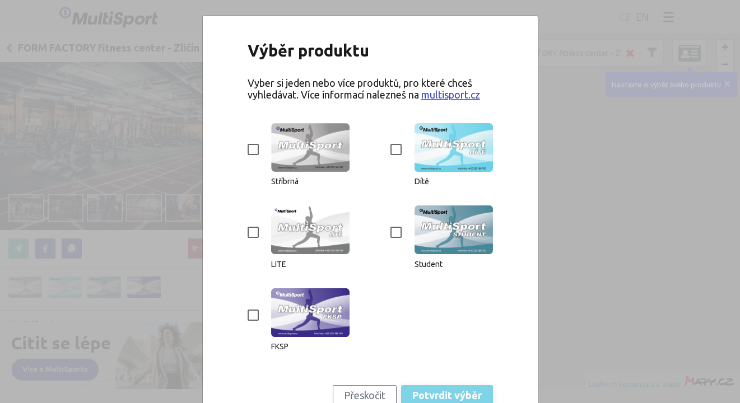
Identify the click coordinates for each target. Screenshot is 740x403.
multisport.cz (450, 94)
